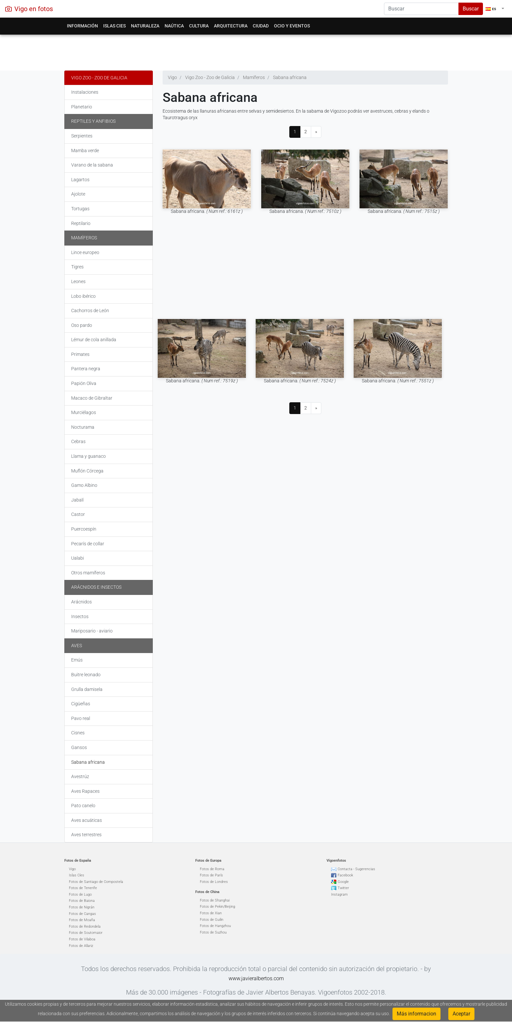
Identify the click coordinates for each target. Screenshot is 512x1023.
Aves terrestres (86, 834)
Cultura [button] (199, 25)
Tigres (77, 266)
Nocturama (82, 427)
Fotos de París (211, 875)
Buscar (471, 9)
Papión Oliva (83, 383)
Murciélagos (83, 412)
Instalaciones (84, 92)
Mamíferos (84, 237)
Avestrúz (80, 776)
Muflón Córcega (87, 470)
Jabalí (77, 500)
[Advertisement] (256, 51)
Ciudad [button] (261, 25)
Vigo (72, 869)
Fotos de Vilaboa (82, 939)
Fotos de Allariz (81, 946)
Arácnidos (81, 601)
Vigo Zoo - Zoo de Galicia (99, 77)
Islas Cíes (76, 875)
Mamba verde (85, 150)
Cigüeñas (80, 703)
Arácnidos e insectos (96, 587)
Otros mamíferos (88, 572)
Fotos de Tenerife (83, 888)
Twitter (343, 888)
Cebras (78, 441)
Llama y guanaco (88, 456)
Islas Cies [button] (114, 25)
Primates (80, 354)
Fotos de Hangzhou (215, 926)
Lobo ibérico (83, 296)
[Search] (421, 9)
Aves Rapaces (85, 791)
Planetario (81, 106)
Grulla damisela (87, 689)
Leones (78, 281)
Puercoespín (83, 529)
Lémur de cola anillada (93, 339)
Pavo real (80, 718)
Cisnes (78, 732)
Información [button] (82, 25)
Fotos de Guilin (211, 920)
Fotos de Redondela (85, 926)
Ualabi (77, 558)
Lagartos (80, 179)
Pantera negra (85, 368)
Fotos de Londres (214, 882)
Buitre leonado (86, 674)
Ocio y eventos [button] (292, 25)
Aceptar (461, 1014)
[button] (495, 9)
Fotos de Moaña (82, 920)
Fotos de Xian (211, 913)
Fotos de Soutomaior (86, 933)
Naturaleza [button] (145, 25)
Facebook (345, 875)
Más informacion (416, 1014)
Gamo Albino (84, 485)
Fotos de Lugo (80, 894)
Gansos (79, 747)
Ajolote (78, 194)
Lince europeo (85, 252)
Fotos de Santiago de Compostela (96, 882)
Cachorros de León (90, 310)
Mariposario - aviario (92, 630)
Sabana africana (88, 762)
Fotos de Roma (212, 869)
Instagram (339, 894)
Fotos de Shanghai (215, 900)
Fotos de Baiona (82, 901)
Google (343, 882)
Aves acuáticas (86, 820)
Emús (77, 660)
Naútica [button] (174, 25)
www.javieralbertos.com (256, 978)
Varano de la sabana (92, 165)
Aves (76, 645)
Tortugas (80, 208)
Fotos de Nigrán (81, 907)
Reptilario (80, 223)
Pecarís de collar (87, 543)
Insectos (79, 616)
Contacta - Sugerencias (356, 869)
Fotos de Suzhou (213, 932)
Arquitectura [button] (231, 25)
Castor (78, 514)
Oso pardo (81, 325)
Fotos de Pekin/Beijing (217, 906)
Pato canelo (83, 805)
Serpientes (81, 135)
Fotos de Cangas (82, 914)
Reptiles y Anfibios (93, 121)
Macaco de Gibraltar (91, 398)
